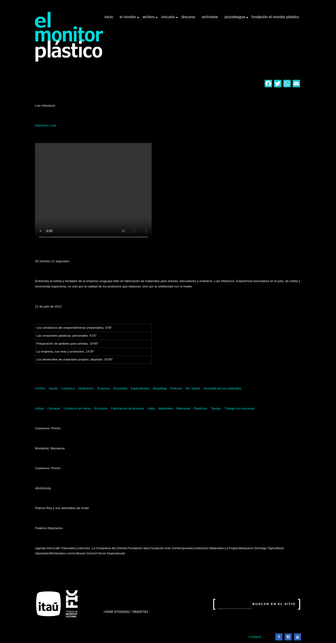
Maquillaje (160, 388)
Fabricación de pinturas (127, 408)
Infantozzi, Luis (45, 125)
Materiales (165, 408)
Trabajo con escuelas (239, 408)
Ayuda (53, 388)
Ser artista (193, 388)
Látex (151, 408)
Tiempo (216, 408)
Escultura (100, 408)
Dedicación (86, 388)
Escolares (120, 388)
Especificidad (140, 388)
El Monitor (128, 18)
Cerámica (68, 388)
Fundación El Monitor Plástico (275, 17)
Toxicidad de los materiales (222, 388)
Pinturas (176, 388)
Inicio (109, 17)
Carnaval (53, 408)
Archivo (149, 18)
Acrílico (40, 388)
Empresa (103, 388)
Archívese (210, 17)
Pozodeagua (235, 18)
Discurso (188, 17)
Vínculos (168, 18)
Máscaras (183, 408)
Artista (39, 408)
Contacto (255, 637)
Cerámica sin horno (77, 408)
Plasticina (200, 408)
